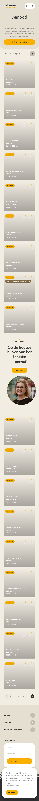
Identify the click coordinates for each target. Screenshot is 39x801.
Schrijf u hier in (19, 370)
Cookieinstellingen (12, 786)
